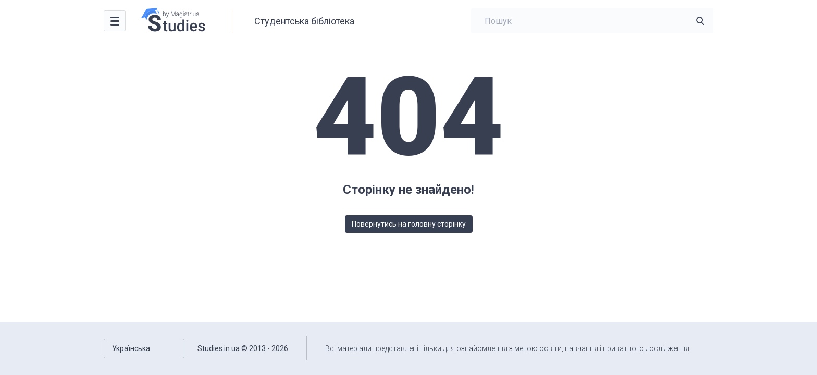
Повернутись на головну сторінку (409, 224)
